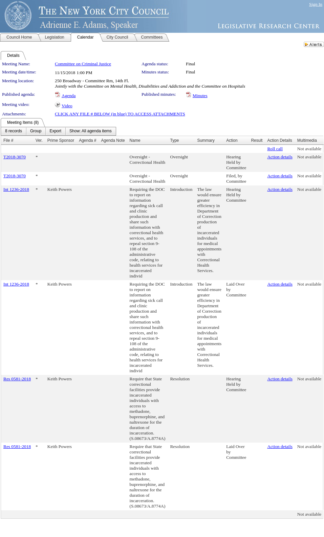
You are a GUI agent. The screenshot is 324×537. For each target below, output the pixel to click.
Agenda (68, 95)
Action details (279, 156)
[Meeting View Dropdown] (90, 131)
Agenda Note (113, 140)
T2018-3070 (14, 156)
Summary (205, 140)
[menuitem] (13, 131)
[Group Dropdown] (35, 131)
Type (174, 140)
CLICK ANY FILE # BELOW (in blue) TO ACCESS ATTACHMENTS (120, 113)
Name (135, 140)
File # (8, 140)
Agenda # (87, 140)
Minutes (200, 95)
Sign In (315, 4)
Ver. (39, 140)
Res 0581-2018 (17, 378)
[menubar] (58, 131)
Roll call (275, 148)
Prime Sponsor (60, 140)
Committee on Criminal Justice (83, 63)
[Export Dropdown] (55, 131)
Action (231, 140)
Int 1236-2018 (16, 189)
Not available (309, 148)
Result (256, 140)
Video (67, 105)
